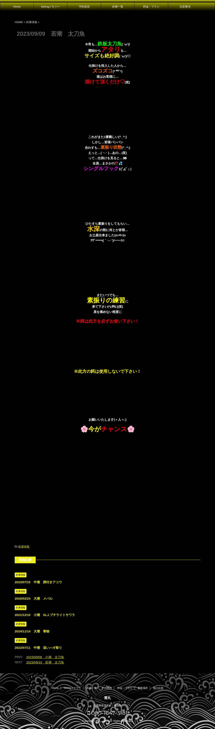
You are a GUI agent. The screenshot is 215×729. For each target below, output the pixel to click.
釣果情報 (23, 546)
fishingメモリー (50, 6)
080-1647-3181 (108, 713)
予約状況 (84, 6)
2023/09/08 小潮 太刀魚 (45, 657)
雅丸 (107, 698)
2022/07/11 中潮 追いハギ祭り (38, 647)
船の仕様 (158, 688)
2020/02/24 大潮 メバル (33, 598)
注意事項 (185, 6)
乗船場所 (143, 688)
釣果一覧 (117, 6)
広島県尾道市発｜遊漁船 (107, 705)
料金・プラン (151, 6)
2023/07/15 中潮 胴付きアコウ (38, 582)
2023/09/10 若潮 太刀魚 (45, 662)
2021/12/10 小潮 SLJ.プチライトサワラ (45, 615)
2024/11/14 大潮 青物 (32, 631)
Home (17, 6)
